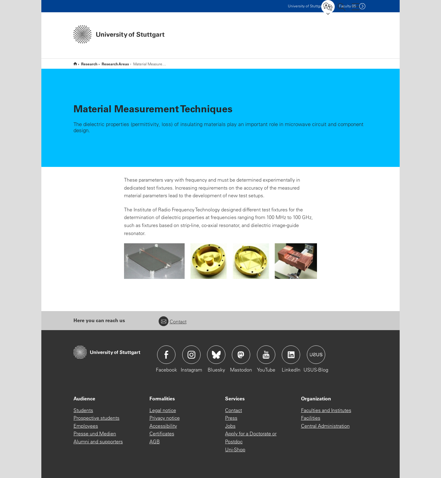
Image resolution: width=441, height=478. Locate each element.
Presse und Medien (95, 433)
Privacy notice (164, 418)
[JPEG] (220, 261)
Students (83, 410)
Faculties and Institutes (326, 410)
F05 (347, 6)
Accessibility (163, 426)
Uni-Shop (235, 449)
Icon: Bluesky (216, 354)
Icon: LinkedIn (291, 354)
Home (75, 64)
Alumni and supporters (98, 441)
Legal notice (162, 410)
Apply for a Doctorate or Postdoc (251, 437)
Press (231, 418)
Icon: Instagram (191, 354)
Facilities (310, 418)
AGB (154, 441)
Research (89, 63)
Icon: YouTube (266, 354)
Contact (173, 321)
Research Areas (115, 63)
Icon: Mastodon (241, 354)
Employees (86, 426)
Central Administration (325, 426)
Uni (306, 6)
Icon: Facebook (166, 354)
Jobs (230, 426)
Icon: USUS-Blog (316, 354)
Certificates (161, 433)
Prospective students (96, 418)
